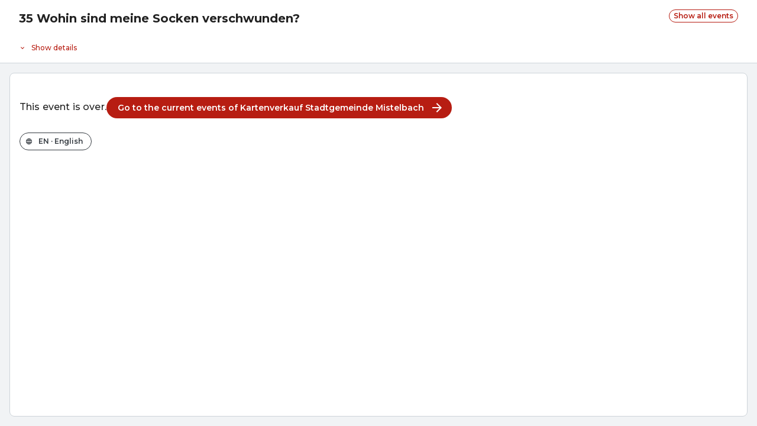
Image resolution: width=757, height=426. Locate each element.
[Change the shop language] (56, 141)
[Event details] (378, 45)
